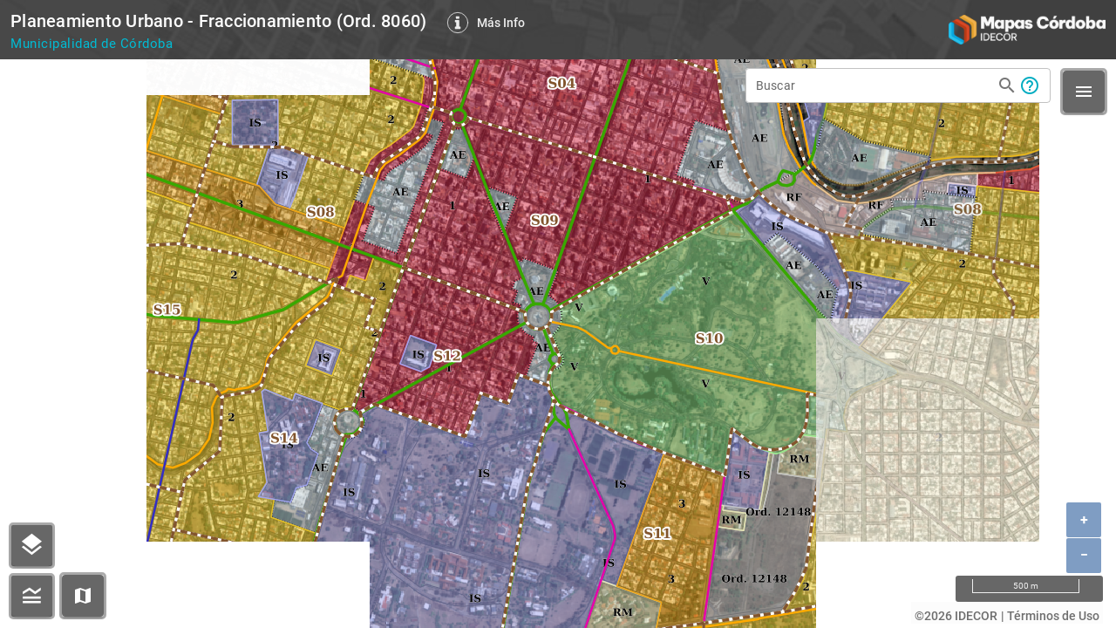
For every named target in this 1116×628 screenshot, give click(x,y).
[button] (83, 596)
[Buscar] (873, 83)
